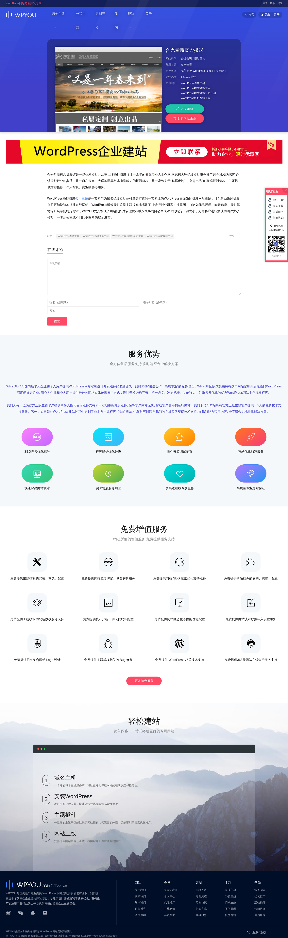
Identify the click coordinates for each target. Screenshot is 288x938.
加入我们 (140, 882)
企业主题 (230, 869)
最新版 (220, 58)
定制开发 (105, 14)
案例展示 (230, 888)
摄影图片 (199, 46)
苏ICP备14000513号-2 (55, 928)
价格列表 (201, 869)
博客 (280, 3)
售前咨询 (259, 888)
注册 (277, 14)
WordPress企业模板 (56, 915)
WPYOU (10, 911)
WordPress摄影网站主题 (196, 86)
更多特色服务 (144, 660)
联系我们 (140, 875)
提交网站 (230, 894)
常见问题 (259, 869)
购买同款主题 (215, 97)
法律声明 (140, 894)
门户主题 (230, 882)
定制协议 (201, 882)
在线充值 (169, 888)
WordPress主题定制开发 (82, 915)
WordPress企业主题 (32, 915)
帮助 (136, 14)
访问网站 (181, 97)
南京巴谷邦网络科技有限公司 (35, 924)
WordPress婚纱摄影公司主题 (199, 81)
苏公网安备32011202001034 (25, 928)
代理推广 (169, 882)
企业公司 (186, 46)
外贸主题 (84, 14)
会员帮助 (169, 894)
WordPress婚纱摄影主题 (196, 76)
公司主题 (81, 186)
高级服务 (201, 894)
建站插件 (259, 882)
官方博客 (140, 888)
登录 (167, 869)
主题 (228, 862)
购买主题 (276, 206)
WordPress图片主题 (193, 71)
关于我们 (140, 869)
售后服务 (259, 894)
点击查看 (186, 52)
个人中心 (169, 875)
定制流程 (201, 875)
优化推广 (259, 875)
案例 (122, 14)
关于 (265, 3)
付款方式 (201, 888)
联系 (272, 3)
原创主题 (59, 14)
